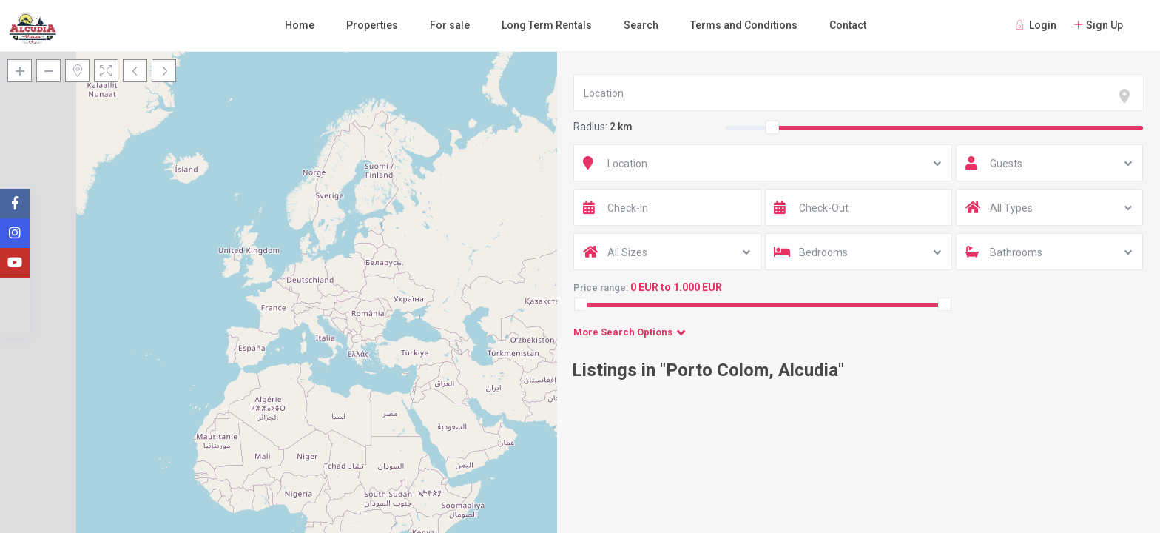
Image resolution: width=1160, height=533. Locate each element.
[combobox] (858, 92)
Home (299, 25)
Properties (372, 25)
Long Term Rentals (547, 25)
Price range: (600, 287)
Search (641, 25)
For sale (450, 25)
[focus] (1127, 96)
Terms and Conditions (744, 25)
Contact (847, 25)
